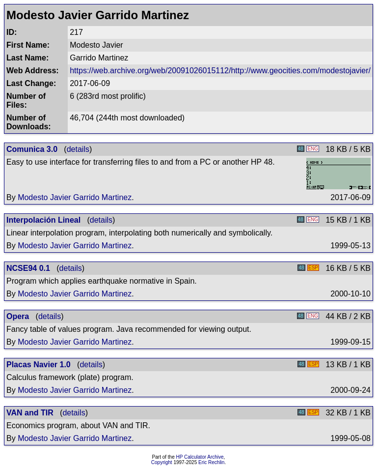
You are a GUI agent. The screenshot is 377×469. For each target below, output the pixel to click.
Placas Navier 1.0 (38, 364)
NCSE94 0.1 (28, 268)
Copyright (161, 462)
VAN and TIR (30, 413)
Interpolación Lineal (43, 220)
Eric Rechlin (211, 462)
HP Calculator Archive (200, 457)
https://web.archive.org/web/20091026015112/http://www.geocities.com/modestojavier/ (220, 70)
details (78, 149)
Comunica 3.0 (31, 149)
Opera (17, 316)
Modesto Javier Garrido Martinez (75, 197)
